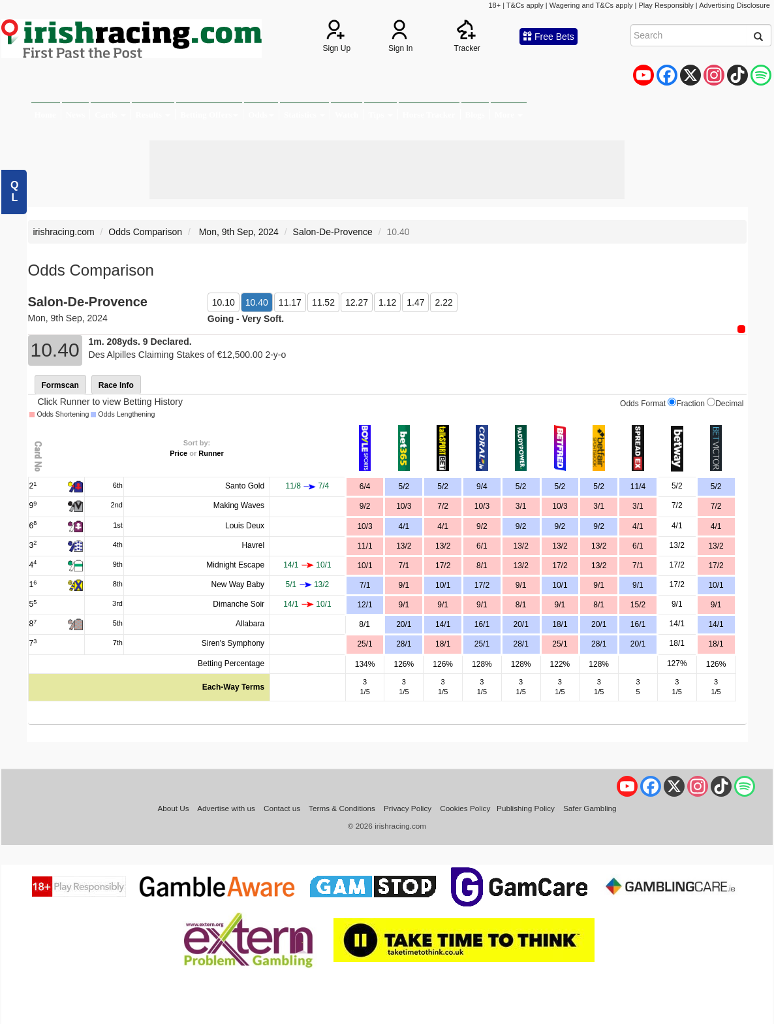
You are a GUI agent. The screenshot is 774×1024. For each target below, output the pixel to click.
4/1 (442, 526)
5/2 (442, 486)
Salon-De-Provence (333, 232)
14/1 (442, 624)
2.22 (443, 302)
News (75, 115)
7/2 (442, 506)
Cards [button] (110, 115)
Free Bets (548, 36)
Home (45, 115)
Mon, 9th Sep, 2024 (237, 232)
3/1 (521, 506)
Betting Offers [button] (209, 115)
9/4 (482, 486)
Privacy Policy (407, 808)
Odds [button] (261, 115)
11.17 (290, 302)
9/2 (482, 526)
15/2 (637, 604)
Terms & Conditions (342, 808)
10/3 (481, 506)
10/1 (442, 585)
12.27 (356, 302)
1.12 (387, 302)
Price (178, 453)
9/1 (521, 585)
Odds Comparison (145, 232)
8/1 (482, 565)
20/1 (520, 624)
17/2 (442, 565)
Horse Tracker (429, 115)
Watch (346, 115)
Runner (211, 453)
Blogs (475, 115)
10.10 (223, 302)
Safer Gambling (590, 808)
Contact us (282, 808)
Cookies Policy (465, 808)
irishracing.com (64, 232)
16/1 (481, 624)
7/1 (637, 565)
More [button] (509, 115)
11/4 (637, 486)
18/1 (559, 624)
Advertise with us (226, 808)
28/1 (520, 643)
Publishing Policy (526, 808)
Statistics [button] (304, 115)
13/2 (442, 546)
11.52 (323, 302)
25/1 (481, 643)
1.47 (415, 302)
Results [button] (153, 115)
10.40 (256, 302)
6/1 (482, 546)
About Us (173, 808)
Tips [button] (380, 115)
